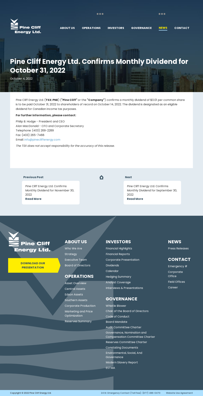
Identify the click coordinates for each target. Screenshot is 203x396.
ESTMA (110, 368)
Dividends (112, 265)
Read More (33, 199)
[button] (67, 28)
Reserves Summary (78, 321)
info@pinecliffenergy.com (42, 140)
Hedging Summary (118, 277)
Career (173, 287)
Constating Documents (122, 348)
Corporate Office (175, 274)
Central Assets (75, 289)
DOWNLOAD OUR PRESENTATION (33, 265)
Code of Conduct (117, 317)
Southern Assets (76, 300)
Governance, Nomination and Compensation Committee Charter (130, 335)
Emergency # (177, 266)
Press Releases (178, 248)
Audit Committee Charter (123, 327)
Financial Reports (118, 254)
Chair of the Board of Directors (127, 311)
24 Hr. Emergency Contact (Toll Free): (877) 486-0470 (130, 392)
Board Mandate (116, 322)
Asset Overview (75, 283)
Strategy (71, 254)
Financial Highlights (119, 248)
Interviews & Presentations (124, 288)
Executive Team (76, 260)
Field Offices (176, 282)
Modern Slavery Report (122, 362)
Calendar (112, 271)
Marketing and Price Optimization (79, 313)
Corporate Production (80, 306)
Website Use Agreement (179, 392)
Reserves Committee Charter (126, 342)
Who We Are (73, 248)
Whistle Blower (116, 306)
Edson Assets (74, 294)
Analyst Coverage (118, 282)
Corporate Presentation (122, 260)
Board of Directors (77, 265)
